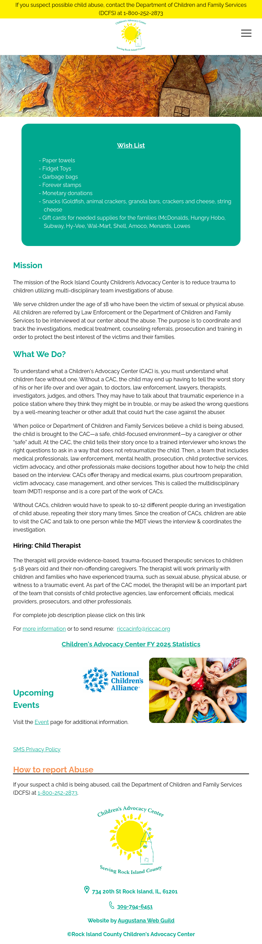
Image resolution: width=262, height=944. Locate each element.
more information (44, 629)
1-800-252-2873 (57, 793)
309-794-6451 (134, 907)
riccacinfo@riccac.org (143, 629)
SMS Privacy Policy (36, 749)
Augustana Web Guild (146, 920)
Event (42, 722)
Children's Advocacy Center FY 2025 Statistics (131, 644)
